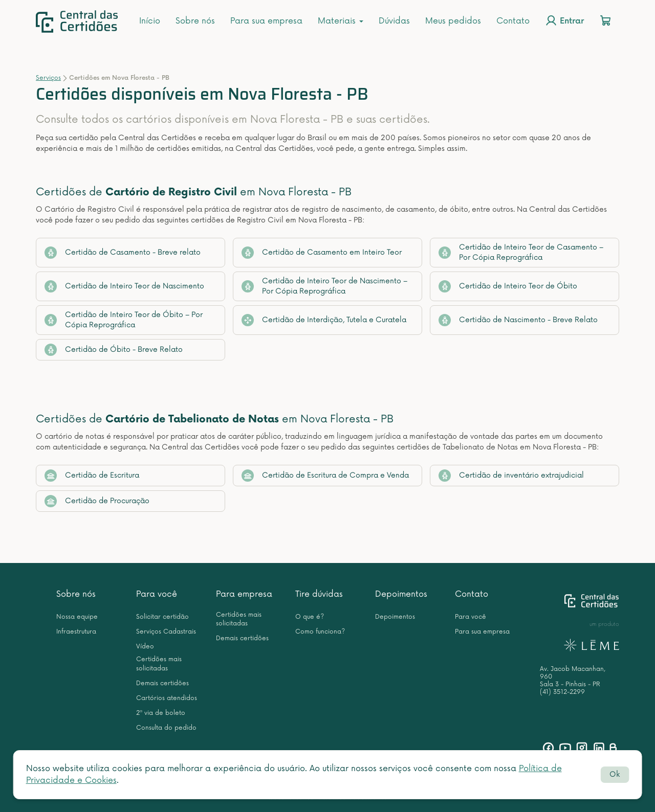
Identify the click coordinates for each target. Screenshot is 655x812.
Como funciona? (320, 632)
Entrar (564, 20)
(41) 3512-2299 (562, 692)
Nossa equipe (77, 617)
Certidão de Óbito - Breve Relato (114, 350)
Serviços (48, 78)
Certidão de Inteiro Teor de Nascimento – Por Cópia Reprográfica (324, 286)
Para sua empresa (266, 21)
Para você (156, 594)
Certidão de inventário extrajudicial (511, 475)
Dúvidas (394, 21)
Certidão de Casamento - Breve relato (123, 252)
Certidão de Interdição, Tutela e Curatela (324, 320)
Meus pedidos (453, 21)
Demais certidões (162, 683)
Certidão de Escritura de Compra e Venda (325, 475)
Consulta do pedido (166, 728)
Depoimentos (401, 594)
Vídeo (145, 646)
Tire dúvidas (319, 594)
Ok (614, 774)
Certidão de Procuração (97, 501)
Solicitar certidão (162, 617)
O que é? (309, 617)
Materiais (340, 21)
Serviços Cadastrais (166, 632)
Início (149, 21)
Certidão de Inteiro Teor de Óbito (508, 286)
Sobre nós (195, 21)
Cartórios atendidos (166, 698)
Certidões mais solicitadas (159, 664)
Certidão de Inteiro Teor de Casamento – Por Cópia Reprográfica (521, 252)
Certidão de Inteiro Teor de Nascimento (124, 286)
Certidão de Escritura (92, 475)
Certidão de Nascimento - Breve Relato (518, 320)
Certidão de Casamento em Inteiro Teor (322, 252)
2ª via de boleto (160, 713)
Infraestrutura (76, 632)
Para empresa (244, 594)
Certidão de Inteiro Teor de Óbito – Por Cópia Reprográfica (124, 319)
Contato (513, 21)
